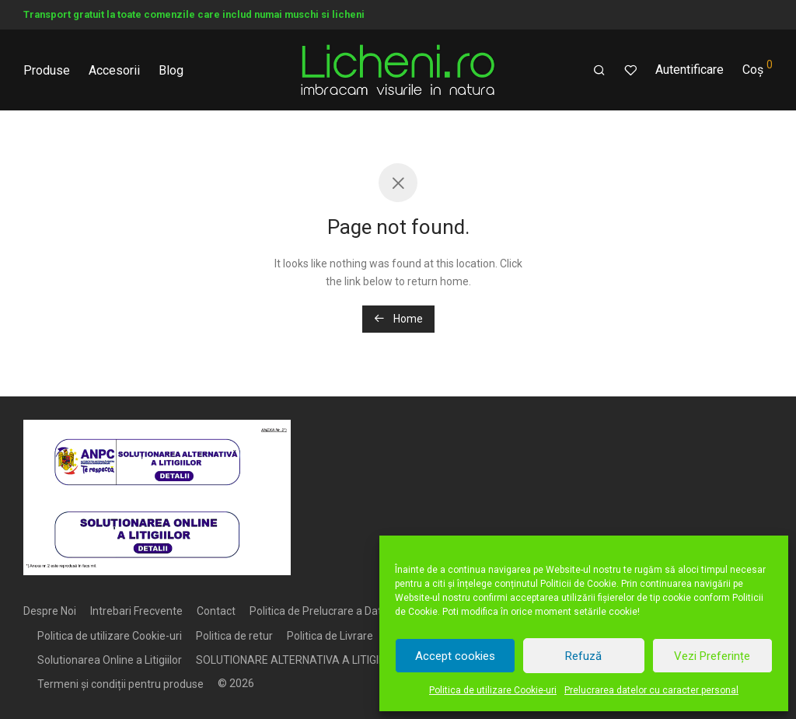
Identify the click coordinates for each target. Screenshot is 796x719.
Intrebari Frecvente (136, 611)
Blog (171, 70)
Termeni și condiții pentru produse (120, 684)
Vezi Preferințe (712, 656)
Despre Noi (49, 611)
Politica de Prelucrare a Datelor (325, 611)
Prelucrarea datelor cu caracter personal (651, 690)
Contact (216, 611)
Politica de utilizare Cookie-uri (493, 690)
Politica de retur (234, 636)
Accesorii (114, 70)
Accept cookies (455, 656)
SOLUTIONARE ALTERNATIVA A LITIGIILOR (298, 660)
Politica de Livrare (330, 636)
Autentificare (689, 69)
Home (398, 318)
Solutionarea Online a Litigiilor (109, 660)
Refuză (583, 656)
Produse (46, 70)
